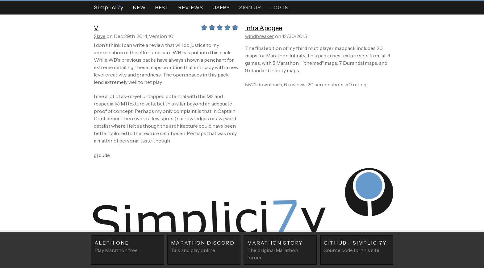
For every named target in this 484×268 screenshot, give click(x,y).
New (139, 7)
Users (221, 7)
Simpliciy (108, 7)
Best (162, 7)
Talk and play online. (204, 246)
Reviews (190, 7)
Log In (279, 7)
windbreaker (259, 36)
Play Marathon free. (127, 246)
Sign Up (250, 7)
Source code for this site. (357, 246)
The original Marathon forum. (280, 250)
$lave (100, 36)
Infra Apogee (263, 28)
